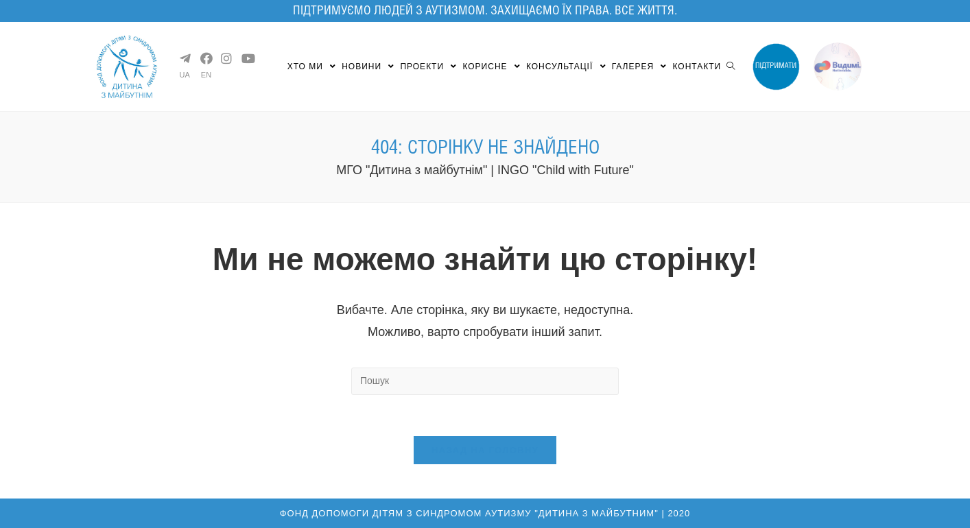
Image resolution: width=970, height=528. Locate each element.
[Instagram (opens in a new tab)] (225, 58)
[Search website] (730, 66)
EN (206, 75)
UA (185, 75)
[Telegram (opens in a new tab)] (184, 58)
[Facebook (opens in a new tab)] (205, 58)
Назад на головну (485, 450)
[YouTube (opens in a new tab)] (246, 58)
